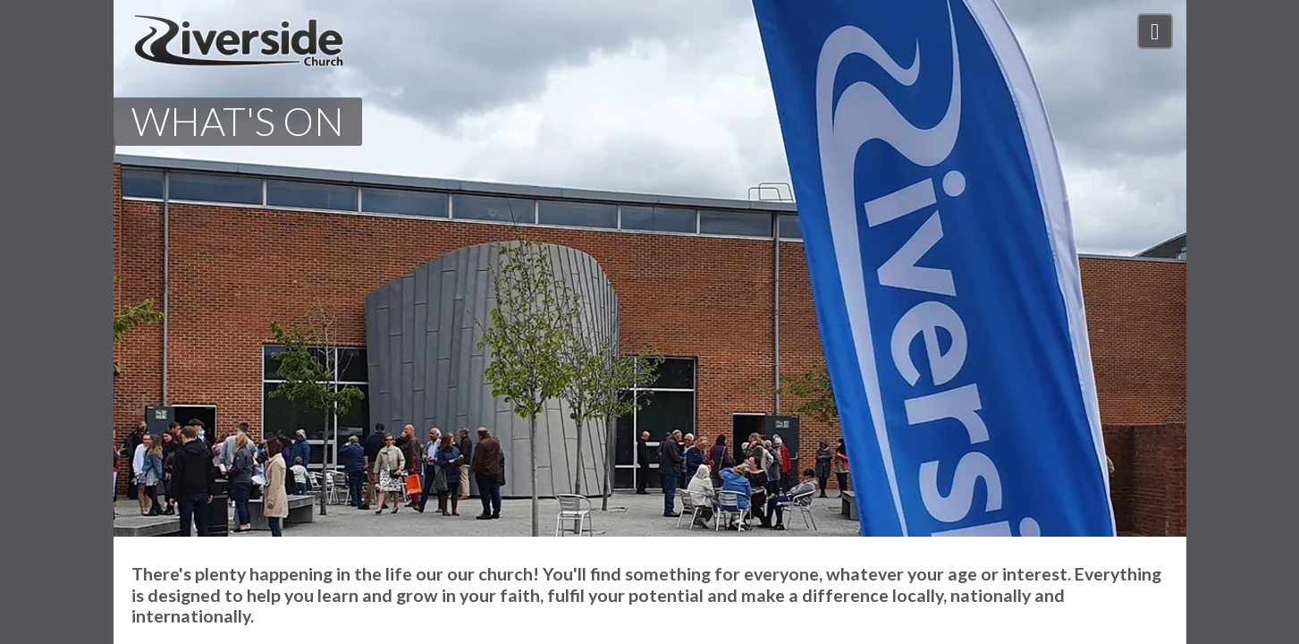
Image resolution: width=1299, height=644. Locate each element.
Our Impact (1043, 35)
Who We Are (844, 35)
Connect (1132, 35)
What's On (946, 35)
